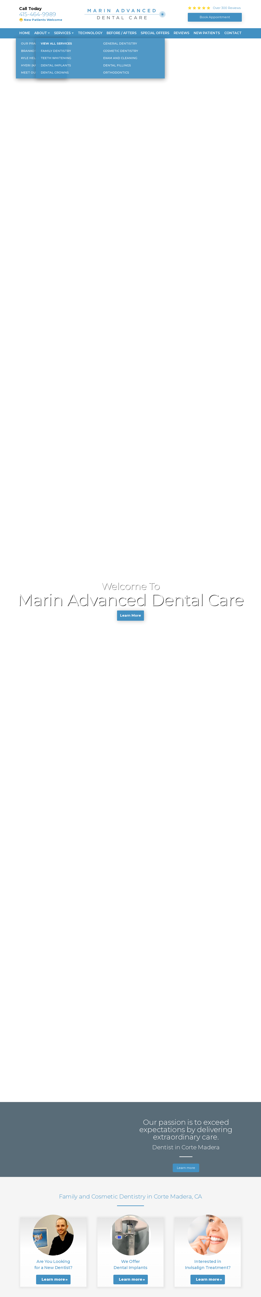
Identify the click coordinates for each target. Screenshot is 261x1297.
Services (62, 33)
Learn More (130, 616)
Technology (90, 33)
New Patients (207, 33)
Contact (233, 33)
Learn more (186, 1168)
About (40, 33)
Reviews (181, 33)
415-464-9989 (37, 14)
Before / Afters (122, 33)
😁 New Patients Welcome (40, 20)
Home (24, 33)
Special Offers (155, 33)
